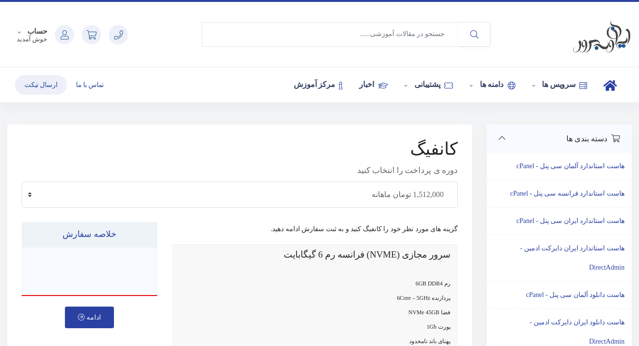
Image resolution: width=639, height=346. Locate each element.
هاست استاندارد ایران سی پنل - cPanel (570, 220)
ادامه (89, 317)
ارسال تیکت (41, 84)
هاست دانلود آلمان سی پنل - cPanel (575, 294)
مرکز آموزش (318, 84)
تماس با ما (90, 84)
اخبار (373, 84)
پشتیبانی (433, 84)
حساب (37, 31)
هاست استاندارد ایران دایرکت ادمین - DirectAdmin (572, 258)
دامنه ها (496, 84)
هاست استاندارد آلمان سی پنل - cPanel (570, 166)
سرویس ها (564, 84)
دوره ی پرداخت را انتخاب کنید (407, 170)
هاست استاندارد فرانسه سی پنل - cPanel (567, 193)
